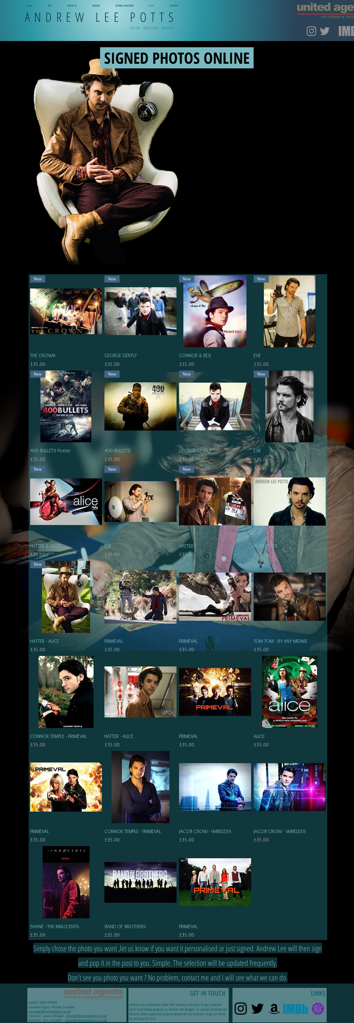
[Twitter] (324, 31)
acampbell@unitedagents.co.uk (86, 1020)
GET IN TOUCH (177, 989)
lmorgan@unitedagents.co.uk (87, 1015)
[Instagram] (311, 31)
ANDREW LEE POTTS (101, 16)
